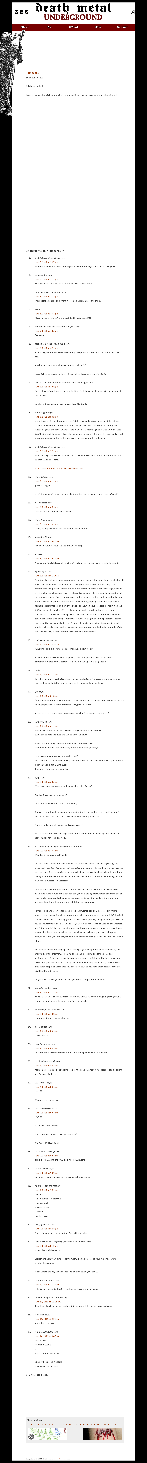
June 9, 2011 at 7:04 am (46, 850)
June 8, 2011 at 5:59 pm (46, 451)
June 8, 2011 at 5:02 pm (46, 417)
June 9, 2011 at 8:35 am (46, 1031)
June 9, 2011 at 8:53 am (46, 1065)
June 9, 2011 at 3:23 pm (46, 1228)
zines (98, 27)
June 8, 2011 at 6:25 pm (46, 507)
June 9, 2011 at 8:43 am (46, 1048)
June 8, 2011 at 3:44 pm (46, 313)
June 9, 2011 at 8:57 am (46, 1112)
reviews (73, 27)
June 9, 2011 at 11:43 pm (47, 1284)
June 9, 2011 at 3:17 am (46, 674)
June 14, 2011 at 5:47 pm (47, 1336)
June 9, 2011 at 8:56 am (46, 1087)
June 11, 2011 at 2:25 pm (47, 1319)
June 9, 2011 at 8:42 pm (46, 1246)
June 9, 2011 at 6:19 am (46, 726)
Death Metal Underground (59, 1459)
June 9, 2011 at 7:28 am (46, 1014)
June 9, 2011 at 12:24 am (47, 644)
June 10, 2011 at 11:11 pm (48, 1301)
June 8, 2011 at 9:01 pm (46, 524)
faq (49, 27)
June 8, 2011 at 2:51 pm (46, 279)
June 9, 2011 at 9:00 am (46, 1173)
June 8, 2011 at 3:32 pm (46, 296)
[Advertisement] (76, 51)
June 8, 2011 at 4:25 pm (46, 331)
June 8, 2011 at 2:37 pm (46, 262)
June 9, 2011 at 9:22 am (46, 1190)
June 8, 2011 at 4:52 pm (46, 348)
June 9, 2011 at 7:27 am (46, 992)
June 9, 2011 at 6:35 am (46, 782)
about (25, 27)
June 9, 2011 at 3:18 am (46, 696)
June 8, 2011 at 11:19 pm (47, 575)
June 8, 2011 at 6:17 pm (46, 481)
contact (122, 27)
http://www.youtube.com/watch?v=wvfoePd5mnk (59, 468)
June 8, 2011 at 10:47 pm (47, 541)
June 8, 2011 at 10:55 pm (47, 558)
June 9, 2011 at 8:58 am (46, 1155)
